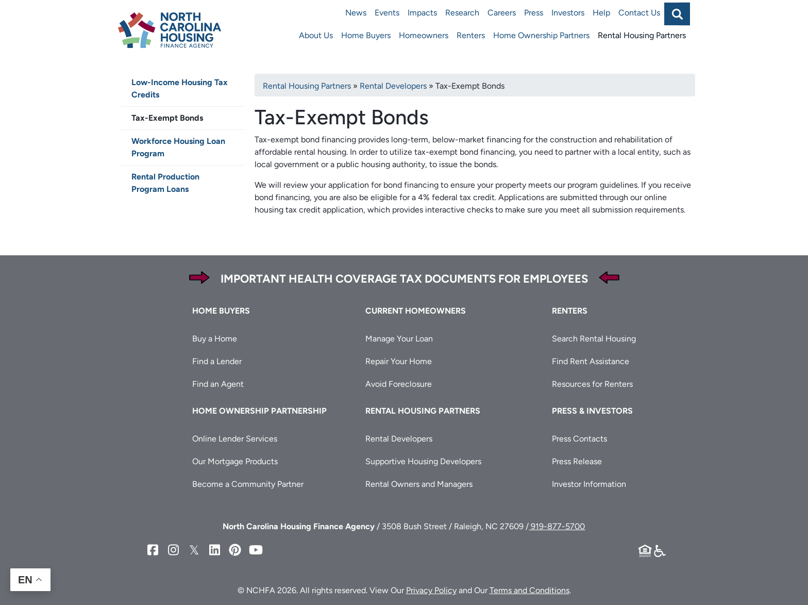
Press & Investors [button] (592, 411)
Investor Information (589, 484)
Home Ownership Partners (541, 35)
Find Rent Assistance (590, 361)
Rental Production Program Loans (165, 183)
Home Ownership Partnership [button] (259, 411)
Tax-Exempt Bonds (167, 118)
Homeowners (423, 35)
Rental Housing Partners (642, 35)
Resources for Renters (592, 384)
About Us (316, 35)
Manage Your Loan (399, 339)
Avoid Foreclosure (398, 384)
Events (387, 13)
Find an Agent (218, 384)
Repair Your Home (398, 361)
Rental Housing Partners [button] (422, 411)
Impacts (422, 13)
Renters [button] (569, 311)
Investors (567, 13)
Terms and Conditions (529, 590)
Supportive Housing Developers (423, 461)
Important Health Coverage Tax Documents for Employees (404, 279)
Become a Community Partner (248, 484)
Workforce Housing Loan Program (178, 147)
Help (601, 13)
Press (533, 13)
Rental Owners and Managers (419, 484)
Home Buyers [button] (221, 311)
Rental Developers (393, 86)
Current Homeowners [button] (415, 311)
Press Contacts (579, 439)
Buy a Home (214, 339)
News (355, 13)
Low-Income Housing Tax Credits (179, 88)
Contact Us (639, 13)
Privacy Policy (431, 590)
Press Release (577, 461)
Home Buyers (366, 35)
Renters (471, 35)
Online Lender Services (234, 439)
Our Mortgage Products (235, 461)
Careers (501, 13)
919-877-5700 (557, 526)
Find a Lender (217, 361)
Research (462, 13)
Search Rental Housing (594, 339)
